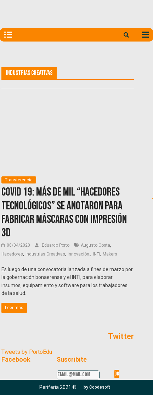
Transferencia (19, 179)
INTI (96, 254)
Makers (110, 254)
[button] (96, 387)
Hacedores (12, 254)
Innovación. (79, 254)
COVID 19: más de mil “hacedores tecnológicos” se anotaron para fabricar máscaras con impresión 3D (64, 212)
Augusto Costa (95, 245)
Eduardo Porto (56, 245)
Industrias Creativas (45, 254)
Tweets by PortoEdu (26, 352)
